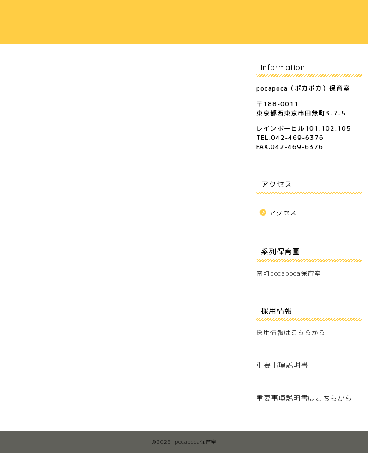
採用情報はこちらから (291, 332)
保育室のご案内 (162, 14)
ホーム (99, 15)
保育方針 (224, 14)
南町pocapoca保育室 (288, 273)
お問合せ (104, 33)
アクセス (331, 14)
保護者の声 (278, 14)
